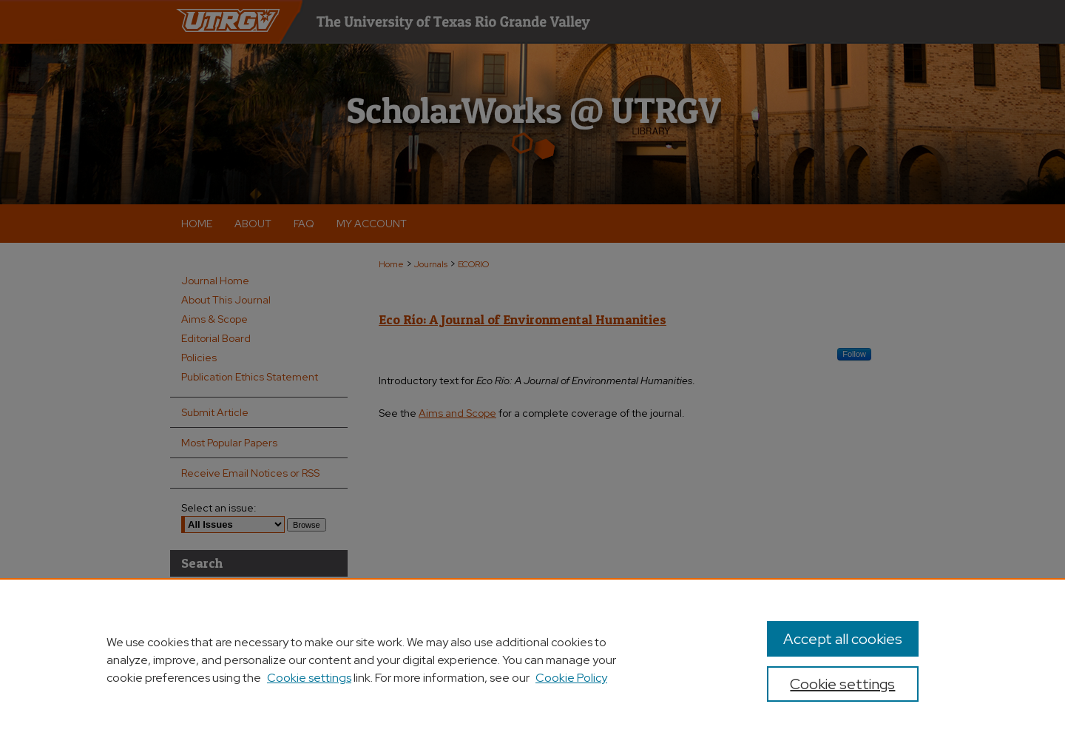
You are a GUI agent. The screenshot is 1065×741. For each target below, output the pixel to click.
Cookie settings (309, 677)
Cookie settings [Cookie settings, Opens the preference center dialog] (842, 684)
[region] (532, 659)
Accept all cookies (842, 638)
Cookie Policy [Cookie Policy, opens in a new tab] (571, 677)
